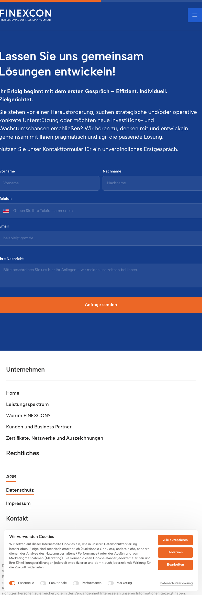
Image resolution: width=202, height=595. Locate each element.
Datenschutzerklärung (176, 583)
